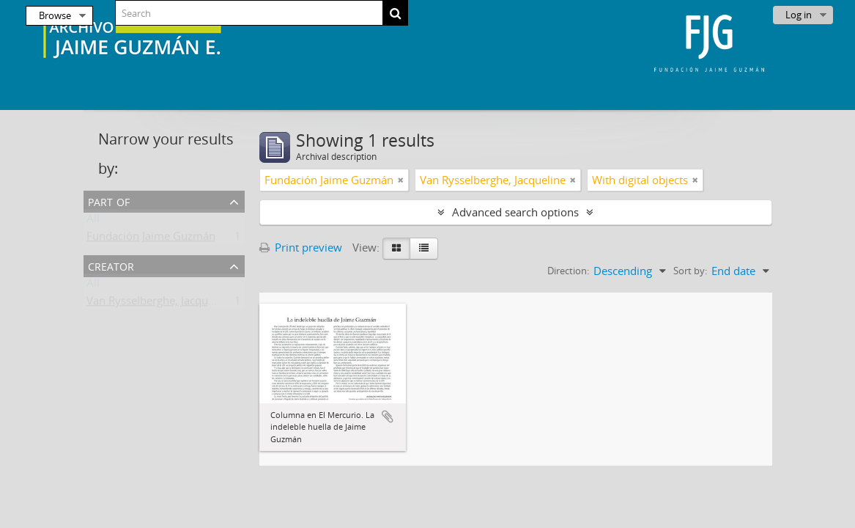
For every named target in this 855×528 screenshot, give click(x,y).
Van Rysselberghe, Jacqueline (159, 303)
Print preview (300, 247)
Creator (111, 265)
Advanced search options (515, 212)
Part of (109, 200)
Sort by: (690, 270)
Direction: (568, 270)
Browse (55, 15)
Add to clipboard (387, 416)
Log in (798, 14)
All (93, 221)
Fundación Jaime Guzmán (150, 239)
